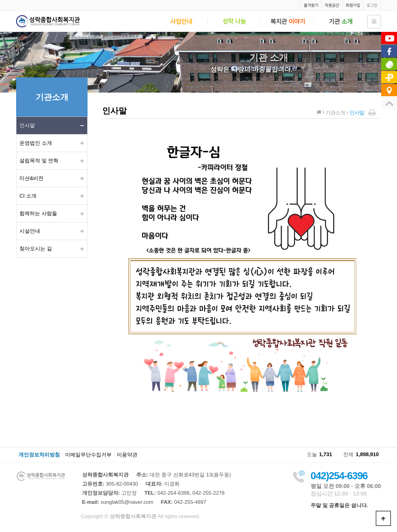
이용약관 (127, 455)
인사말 (27, 125)
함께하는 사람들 (38, 213)
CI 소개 (27, 196)
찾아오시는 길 (35, 249)
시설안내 (29, 231)
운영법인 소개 (35, 143)
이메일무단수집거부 (88, 455)
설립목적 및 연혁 (38, 161)
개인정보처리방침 (39, 455)
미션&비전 (31, 178)
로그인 (372, 5)
